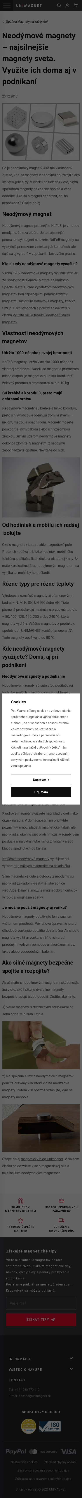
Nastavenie (41, 780)
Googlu (30, 741)
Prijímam (41, 792)
